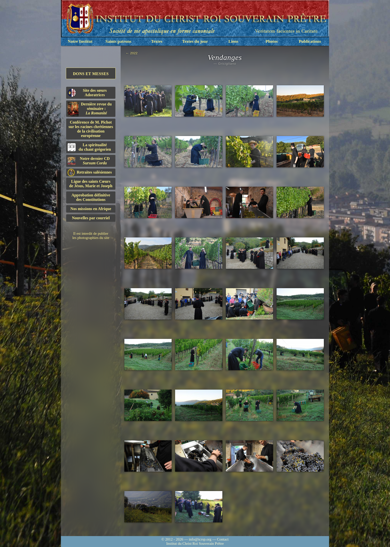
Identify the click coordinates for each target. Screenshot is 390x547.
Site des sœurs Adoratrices (87, 92)
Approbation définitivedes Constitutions (90, 197)
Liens (233, 41)
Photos (271, 41)
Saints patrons (118, 41)
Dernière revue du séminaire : (90, 109)
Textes (156, 41)
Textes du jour (195, 41)
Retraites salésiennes (90, 172)
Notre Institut (80, 41)
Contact (223, 539)
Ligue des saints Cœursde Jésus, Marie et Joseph (90, 183)
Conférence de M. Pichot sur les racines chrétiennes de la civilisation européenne (91, 129)
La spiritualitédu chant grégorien (89, 147)
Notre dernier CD (89, 160)
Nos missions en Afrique (90, 209)
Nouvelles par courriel (91, 218)
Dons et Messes (91, 74)
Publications (310, 41)
